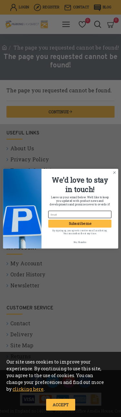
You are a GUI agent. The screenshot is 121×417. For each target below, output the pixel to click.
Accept (60, 404)
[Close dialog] (114, 172)
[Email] (79, 214)
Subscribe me (79, 223)
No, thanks (79, 241)
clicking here (28, 389)
